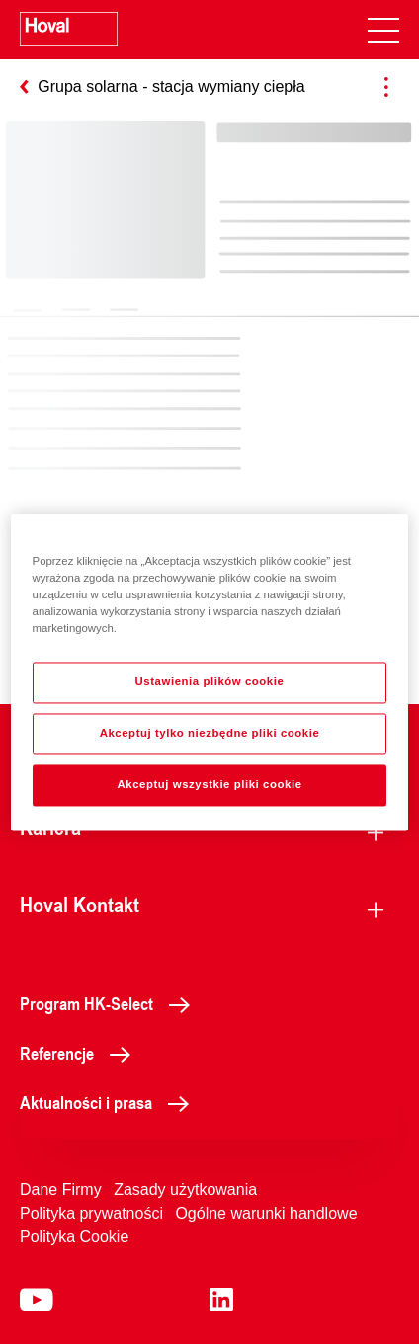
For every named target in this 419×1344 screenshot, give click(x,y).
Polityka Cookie (74, 1236)
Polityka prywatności (91, 1213)
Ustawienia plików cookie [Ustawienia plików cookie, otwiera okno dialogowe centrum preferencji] (210, 681)
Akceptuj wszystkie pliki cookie (209, 784)
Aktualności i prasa (110, 1102)
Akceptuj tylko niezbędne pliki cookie (210, 733)
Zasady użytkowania (185, 1189)
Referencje (80, 1053)
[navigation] (383, 29)
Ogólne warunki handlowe (266, 1213)
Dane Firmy (61, 1189)
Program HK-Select (110, 1003)
